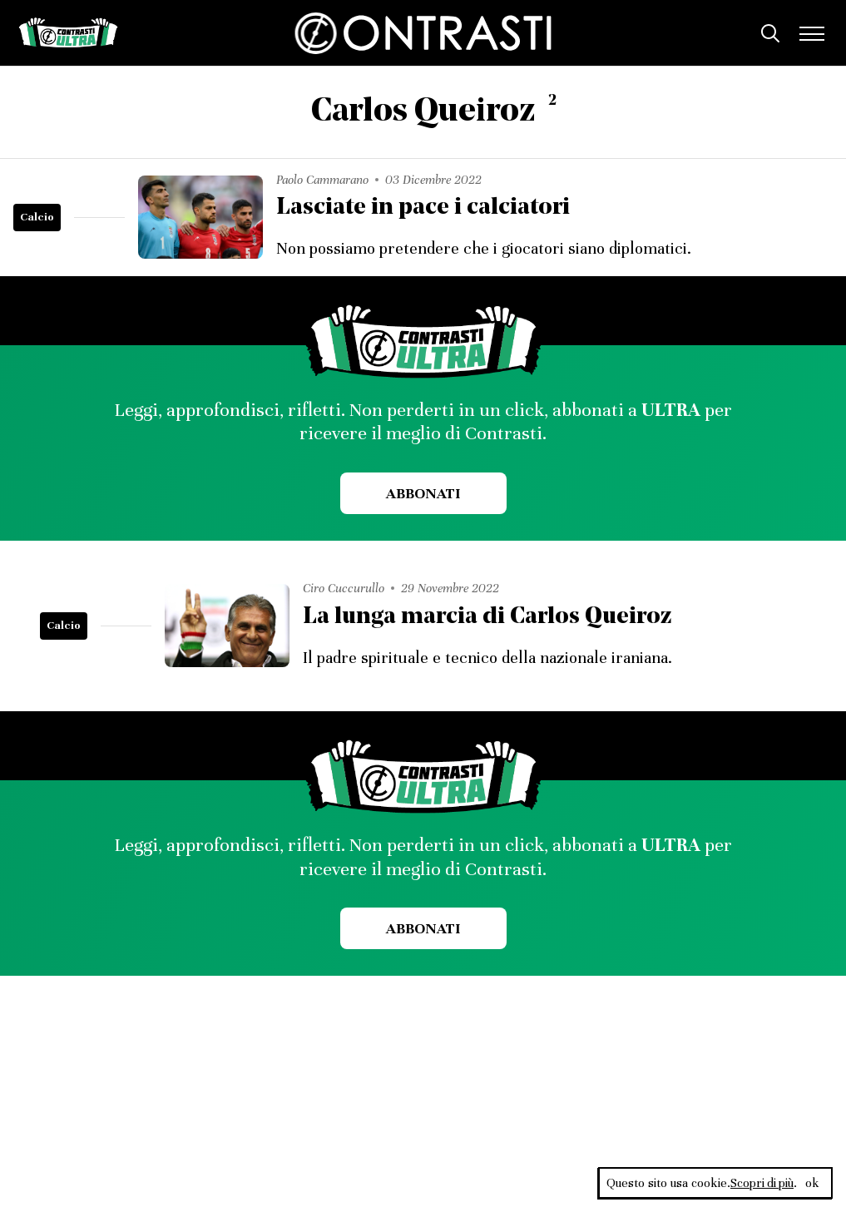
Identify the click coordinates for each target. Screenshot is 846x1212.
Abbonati (423, 493)
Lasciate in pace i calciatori (426, 207)
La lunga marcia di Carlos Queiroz (491, 616)
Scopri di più (761, 1182)
